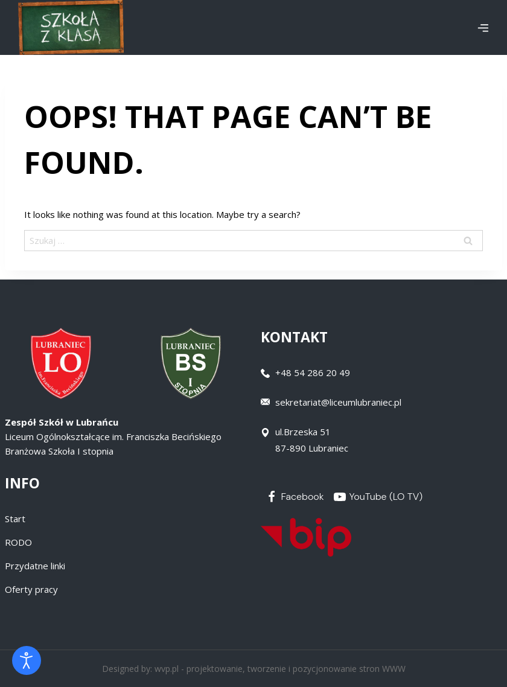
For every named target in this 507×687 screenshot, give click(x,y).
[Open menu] (483, 28)
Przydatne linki (35, 566)
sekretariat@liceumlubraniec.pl (338, 402)
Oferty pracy (31, 589)
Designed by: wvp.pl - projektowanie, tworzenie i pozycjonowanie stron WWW (254, 668)
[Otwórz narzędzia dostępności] (26, 660)
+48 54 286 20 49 (312, 372)
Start (15, 519)
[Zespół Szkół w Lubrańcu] (71, 27)
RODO (18, 542)
